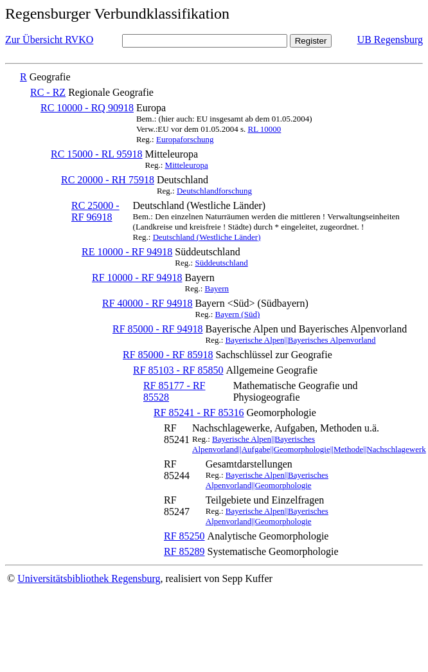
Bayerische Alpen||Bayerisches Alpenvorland (301, 340)
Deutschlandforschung (214, 190)
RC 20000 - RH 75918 (107, 179)
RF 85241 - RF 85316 (199, 412)
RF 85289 (184, 551)
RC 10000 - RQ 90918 (87, 107)
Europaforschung (185, 139)
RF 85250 (184, 536)
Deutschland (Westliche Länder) (207, 237)
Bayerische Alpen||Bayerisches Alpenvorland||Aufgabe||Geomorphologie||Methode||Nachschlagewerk (309, 444)
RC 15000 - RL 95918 (97, 154)
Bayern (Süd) (237, 314)
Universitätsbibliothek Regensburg (88, 578)
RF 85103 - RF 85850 (178, 370)
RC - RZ (48, 92)
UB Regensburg (390, 39)
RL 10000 (264, 129)
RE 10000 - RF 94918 (127, 251)
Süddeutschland (221, 263)
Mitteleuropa (186, 165)
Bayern (217, 288)
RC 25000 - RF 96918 (95, 211)
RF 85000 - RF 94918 (157, 328)
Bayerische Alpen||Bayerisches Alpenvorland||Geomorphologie (267, 480)
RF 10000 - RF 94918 (137, 277)
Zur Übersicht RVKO (49, 39)
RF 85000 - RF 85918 (168, 354)
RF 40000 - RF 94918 (147, 303)
